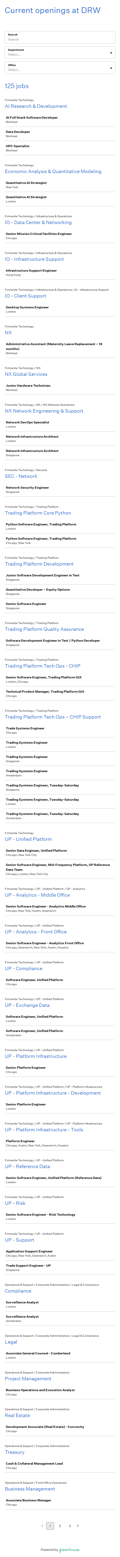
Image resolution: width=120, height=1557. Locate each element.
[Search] (60, 40)
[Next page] (78, 1526)
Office (12, 65)
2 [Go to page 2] (60, 1526)
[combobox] (8, 54)
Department (16, 50)
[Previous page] (42, 1526)
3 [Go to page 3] (70, 1526)
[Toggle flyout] (111, 53)
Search (12, 34)
